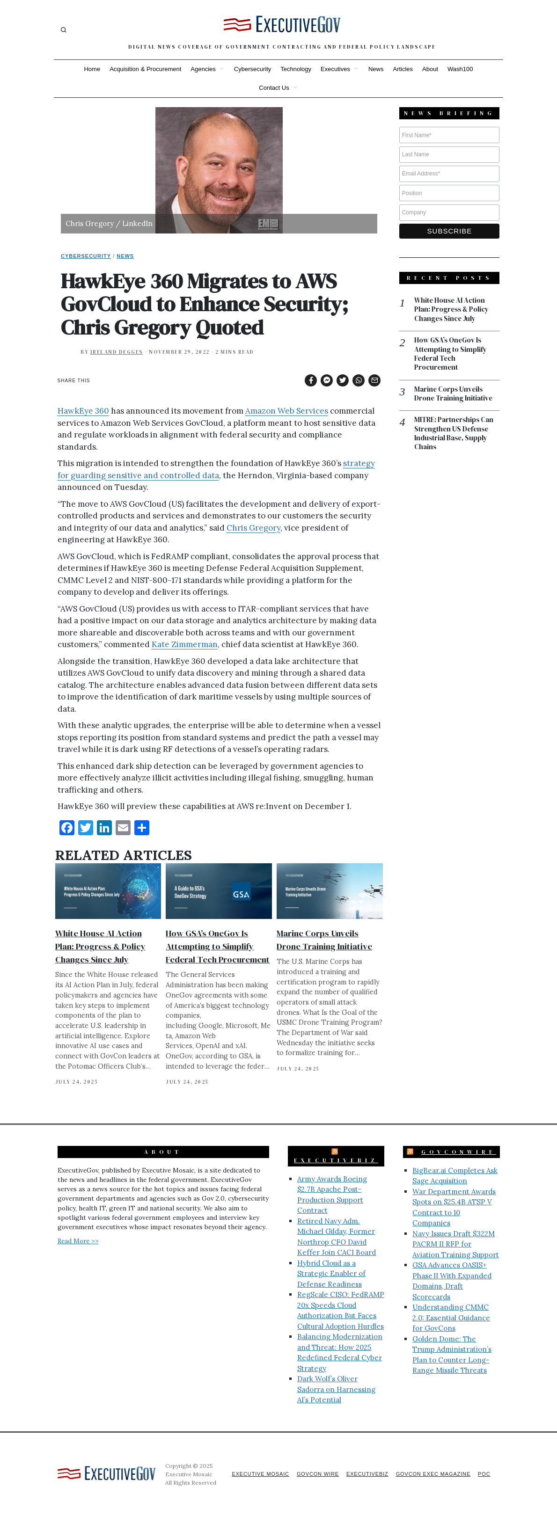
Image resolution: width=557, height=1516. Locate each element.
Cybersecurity (252, 69)
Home (92, 69)
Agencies (203, 69)
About (430, 69)
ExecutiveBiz (336, 1160)
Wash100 (460, 69)
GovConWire (458, 1152)
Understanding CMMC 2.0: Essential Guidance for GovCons (451, 1318)
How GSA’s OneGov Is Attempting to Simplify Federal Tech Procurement (218, 946)
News (376, 69)
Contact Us (274, 87)
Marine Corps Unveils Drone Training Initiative (453, 395)
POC (484, 1474)
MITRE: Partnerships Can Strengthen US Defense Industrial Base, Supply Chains (454, 434)
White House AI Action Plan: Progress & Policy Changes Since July (100, 946)
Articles (403, 69)
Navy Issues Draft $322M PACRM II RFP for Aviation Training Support (455, 1244)
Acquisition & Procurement (145, 69)
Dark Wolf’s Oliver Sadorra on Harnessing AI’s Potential (336, 1389)
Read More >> (78, 1241)
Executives (335, 69)
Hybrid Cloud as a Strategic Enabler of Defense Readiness (331, 1274)
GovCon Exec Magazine (432, 1474)
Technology (295, 69)
